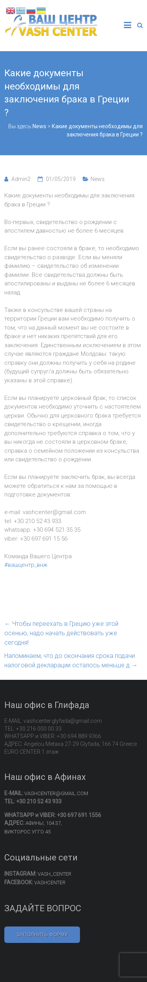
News (98, 179)
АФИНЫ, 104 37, (43, 823)
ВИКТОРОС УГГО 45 (27, 832)
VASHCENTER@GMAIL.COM (56, 793)
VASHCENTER (49, 882)
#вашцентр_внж (25, 564)
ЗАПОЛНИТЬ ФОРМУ (42, 934)
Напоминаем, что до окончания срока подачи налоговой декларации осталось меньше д (71, 660)
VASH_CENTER (54, 874)
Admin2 (21, 179)
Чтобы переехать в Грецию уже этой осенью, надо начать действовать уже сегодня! (61, 633)
